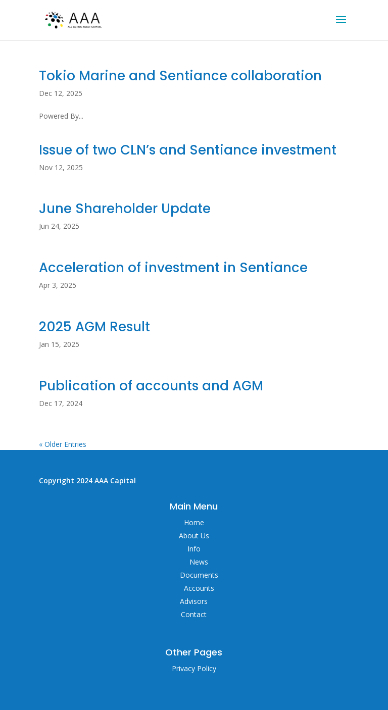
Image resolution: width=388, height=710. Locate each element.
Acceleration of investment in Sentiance (173, 268)
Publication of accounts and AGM (151, 386)
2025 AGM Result (94, 327)
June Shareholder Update (125, 208)
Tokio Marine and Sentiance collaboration (180, 76)
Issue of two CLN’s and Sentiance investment (189, 150)
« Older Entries (62, 444)
